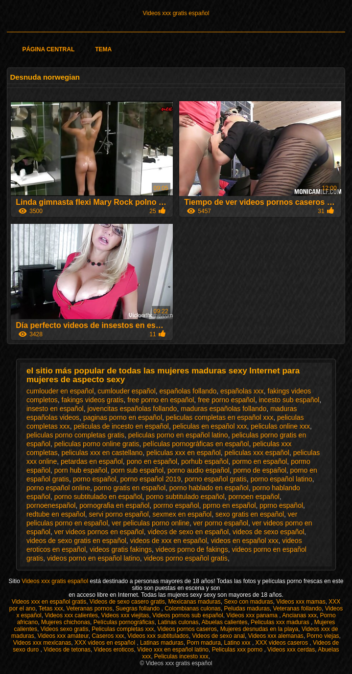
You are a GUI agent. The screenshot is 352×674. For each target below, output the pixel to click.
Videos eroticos (114, 649)
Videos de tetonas (67, 649)
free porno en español (160, 400)
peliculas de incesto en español (121, 426)
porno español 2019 (150, 479)
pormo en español (259, 461)
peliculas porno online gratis (97, 444)
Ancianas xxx (299, 615)
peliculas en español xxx (210, 426)
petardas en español (92, 461)
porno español (95, 479)
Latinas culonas (178, 622)
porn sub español (137, 470)
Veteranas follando (297, 608)
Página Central (48, 49)
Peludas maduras (247, 608)
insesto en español (55, 409)
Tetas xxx (51, 608)
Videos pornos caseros (187, 629)
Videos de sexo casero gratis (127, 601)
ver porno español (220, 523)
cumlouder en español (60, 391)
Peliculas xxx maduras (281, 622)
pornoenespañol (50, 505)
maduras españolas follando (223, 409)
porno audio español (198, 470)
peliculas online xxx (280, 426)
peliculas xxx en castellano (102, 453)
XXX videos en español (105, 642)
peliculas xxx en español (183, 453)
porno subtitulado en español (98, 496)
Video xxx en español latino (173, 649)
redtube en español (55, 514)
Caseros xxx (108, 635)
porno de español (260, 470)
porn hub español (80, 470)
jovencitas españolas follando (132, 409)
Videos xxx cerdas (291, 649)
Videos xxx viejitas (125, 615)
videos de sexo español (268, 532)
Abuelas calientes (225, 622)
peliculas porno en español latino (178, 435)
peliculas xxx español (257, 453)
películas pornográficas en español (196, 444)
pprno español (281, 505)
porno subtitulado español (185, 496)
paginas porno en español (122, 417)
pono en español (152, 461)
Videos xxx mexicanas (42, 642)
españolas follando (188, 391)
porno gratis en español (129, 488)
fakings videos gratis (93, 400)
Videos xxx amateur (63, 635)
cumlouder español (126, 391)
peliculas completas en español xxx (219, 417)
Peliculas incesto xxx (181, 656)
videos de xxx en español (168, 540)
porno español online (58, 488)
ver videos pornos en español (99, 532)
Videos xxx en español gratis (49, 601)
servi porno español (119, 514)
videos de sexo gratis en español (76, 540)
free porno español (226, 400)
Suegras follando (138, 608)
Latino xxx (238, 642)
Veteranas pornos (89, 608)
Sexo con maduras (248, 601)
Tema (103, 49)
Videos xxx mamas (300, 601)
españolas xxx (242, 391)
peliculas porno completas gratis (75, 435)
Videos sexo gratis (65, 629)
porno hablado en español (209, 488)
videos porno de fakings (192, 549)
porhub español (205, 461)
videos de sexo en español (188, 532)
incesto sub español (289, 400)
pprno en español (229, 505)
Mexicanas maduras (194, 601)
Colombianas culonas (192, 608)
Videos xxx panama (252, 615)
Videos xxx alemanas (276, 635)
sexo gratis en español (249, 514)
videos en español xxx (245, 540)
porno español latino (281, 479)
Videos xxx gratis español (176, 13)
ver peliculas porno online (150, 523)
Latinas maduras (162, 642)
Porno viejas (323, 635)
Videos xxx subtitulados (157, 635)
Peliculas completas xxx (123, 629)
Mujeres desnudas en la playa (259, 629)
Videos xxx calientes (71, 615)
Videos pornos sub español (187, 615)
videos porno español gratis (186, 558)
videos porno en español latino (93, 558)
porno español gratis (216, 479)
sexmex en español (182, 514)
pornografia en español (114, 505)
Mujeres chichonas (65, 622)
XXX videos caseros (283, 642)
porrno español (176, 505)
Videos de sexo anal (218, 635)
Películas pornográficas (124, 622)
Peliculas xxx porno (238, 649)
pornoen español (253, 496)
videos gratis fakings (121, 549)
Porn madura (204, 642)
